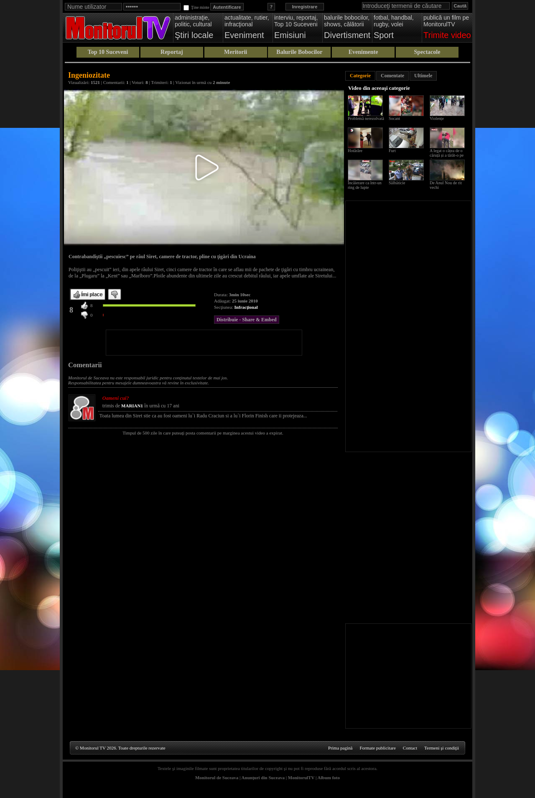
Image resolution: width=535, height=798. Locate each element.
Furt (392, 150)
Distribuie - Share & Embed (247, 320)
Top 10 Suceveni (108, 52)
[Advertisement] (204, 342)
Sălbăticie (397, 182)
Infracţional (246, 307)
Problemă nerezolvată (366, 118)
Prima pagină (340, 747)
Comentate (392, 76)
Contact (410, 747)
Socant (394, 118)
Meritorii (235, 52)
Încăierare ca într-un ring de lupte (365, 185)
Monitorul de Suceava (216, 777)
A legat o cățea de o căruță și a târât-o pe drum (447, 155)
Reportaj (171, 52)
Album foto (329, 777)
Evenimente (363, 52)
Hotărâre (355, 150)
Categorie (360, 76)
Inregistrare (305, 6)
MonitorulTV (301, 777)
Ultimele (423, 76)
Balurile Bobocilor (299, 52)
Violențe (437, 118)
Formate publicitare (377, 747)
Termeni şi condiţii (441, 747)
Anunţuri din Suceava (263, 777)
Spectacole (427, 52)
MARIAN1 (132, 405)
